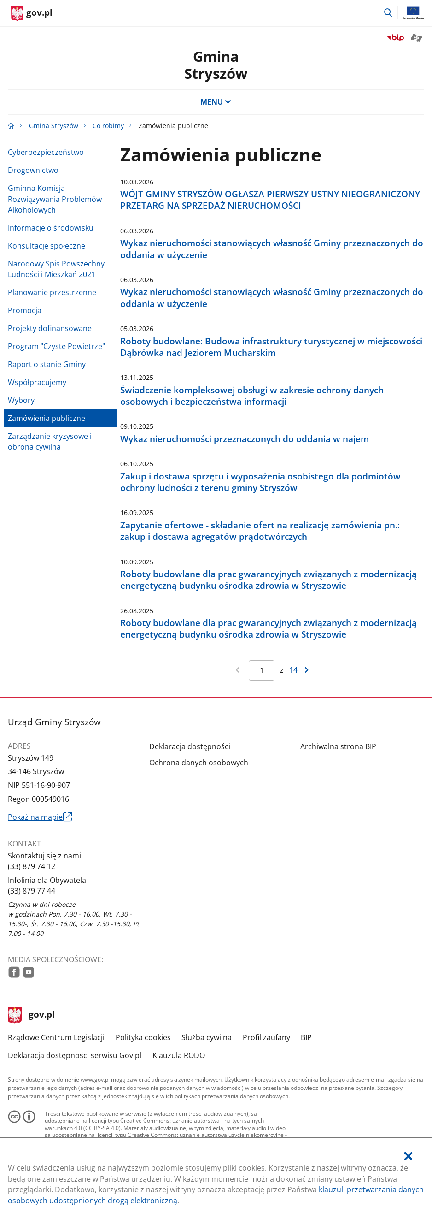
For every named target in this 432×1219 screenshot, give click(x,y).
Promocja (24, 310)
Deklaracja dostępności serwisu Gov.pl (74, 1055)
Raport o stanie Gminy (47, 364)
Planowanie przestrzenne (52, 292)
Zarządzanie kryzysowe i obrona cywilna (50, 441)
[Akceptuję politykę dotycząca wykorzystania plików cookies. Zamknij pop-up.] (408, 1156)
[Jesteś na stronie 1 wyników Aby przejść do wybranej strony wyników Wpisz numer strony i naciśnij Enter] (261, 670)
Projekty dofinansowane (50, 328)
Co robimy (108, 125)
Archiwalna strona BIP (338, 746)
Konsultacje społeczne (46, 246)
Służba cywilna (206, 1037)
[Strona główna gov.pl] (32, 13)
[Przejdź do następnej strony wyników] (307, 670)
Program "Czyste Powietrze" (56, 346)
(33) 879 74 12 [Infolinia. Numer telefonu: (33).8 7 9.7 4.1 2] (31, 866)
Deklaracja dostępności (189, 746)
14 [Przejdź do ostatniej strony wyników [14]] (293, 670)
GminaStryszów (216, 65)
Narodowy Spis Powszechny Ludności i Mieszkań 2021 (56, 269)
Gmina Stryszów (53, 125)
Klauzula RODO (178, 1055)
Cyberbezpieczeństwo (46, 152)
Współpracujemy (37, 382)
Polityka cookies (143, 1037)
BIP (306, 1037)
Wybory (21, 400)
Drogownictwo (33, 170)
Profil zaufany (266, 1037)
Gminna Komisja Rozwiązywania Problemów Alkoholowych (55, 199)
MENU (216, 102)
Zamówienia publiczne (46, 418)
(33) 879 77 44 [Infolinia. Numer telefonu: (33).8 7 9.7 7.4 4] (31, 891)
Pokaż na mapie (40, 817)
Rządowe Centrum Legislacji (56, 1037)
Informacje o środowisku (50, 228)
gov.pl (31, 1015)
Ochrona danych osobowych (198, 762)
